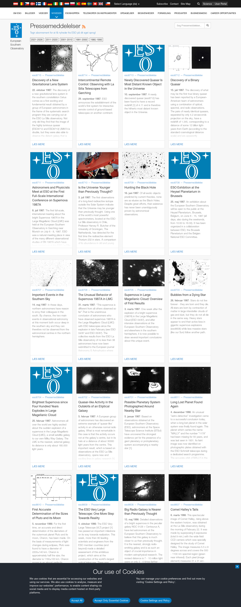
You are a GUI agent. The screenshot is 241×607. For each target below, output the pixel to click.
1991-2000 (81, 39)
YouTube (8, 406)
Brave (14, 468)
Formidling (164, 13)
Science (207, 3)
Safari (14, 482)
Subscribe (162, 3)
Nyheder (56, 15)
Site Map (186, 3)
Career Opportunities (223, 13)
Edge (14, 475)
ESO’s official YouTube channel (88, 406)
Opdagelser (127, 13)
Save (12, 537)
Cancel (30, 537)
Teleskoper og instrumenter (100, 13)
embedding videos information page (216, 409)
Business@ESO (199, 13)
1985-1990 (96, 39)
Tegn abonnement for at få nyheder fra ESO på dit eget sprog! (63, 32)
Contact (174, 3)
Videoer (43, 13)
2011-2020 (51, 39)
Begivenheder (146, 13)
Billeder (30, 13)
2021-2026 (37, 39)
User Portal (221, 3)
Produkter (180, 13)
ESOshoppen (72, 13)
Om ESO (17, 13)
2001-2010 (66, 39)
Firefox (14, 478)
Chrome (15, 471)
